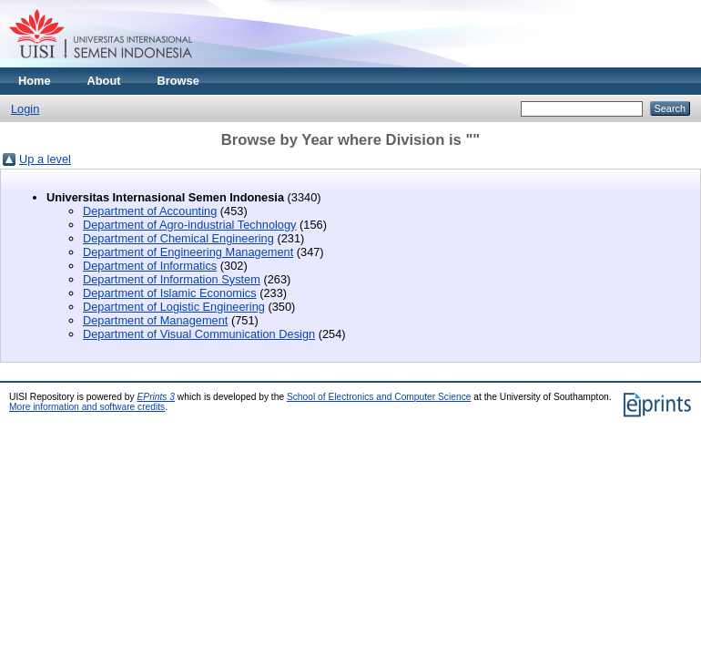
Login (25, 109)
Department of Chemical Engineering (178, 238)
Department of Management (155, 320)
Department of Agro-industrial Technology (190, 224)
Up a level (45, 159)
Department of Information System (171, 279)
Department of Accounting (150, 211)
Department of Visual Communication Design (199, 334)
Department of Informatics (150, 265)
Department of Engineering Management (188, 252)
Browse (178, 80)
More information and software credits (87, 407)
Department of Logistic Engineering (174, 306)
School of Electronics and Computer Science (379, 397)
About (104, 80)
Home (34, 80)
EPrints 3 (156, 397)
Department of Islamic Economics (170, 293)
